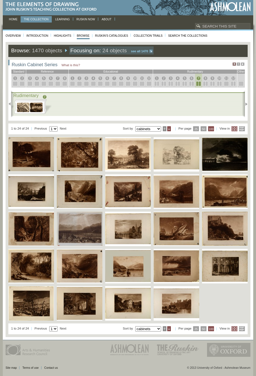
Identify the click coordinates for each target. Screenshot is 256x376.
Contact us (51, 367)
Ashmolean (230, 6)
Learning (62, 19)
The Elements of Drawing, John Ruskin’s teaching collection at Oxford (53, 6)
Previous (11, 104)
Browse (83, 35)
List (242, 128)
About (106, 19)
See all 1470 (139, 51)
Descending (169, 128)
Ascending (164, 128)
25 (196, 129)
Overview (13, 35)
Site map (11, 367)
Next (245, 104)
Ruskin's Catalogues (111, 35)
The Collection (36, 19)
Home (13, 19)
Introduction (37, 35)
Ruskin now (86, 19)
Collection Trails (148, 35)
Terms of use (30, 367)
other (241, 71)
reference (47, 71)
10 (135, 78)
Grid (234, 128)
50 (203, 129)
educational (111, 71)
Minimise (238, 64)
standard (18, 71)
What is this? (70, 65)
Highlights (62, 35)
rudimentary (195, 71)
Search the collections (187, 35)
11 (142, 78)
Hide (242, 64)
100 (211, 129)
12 (149, 78)
